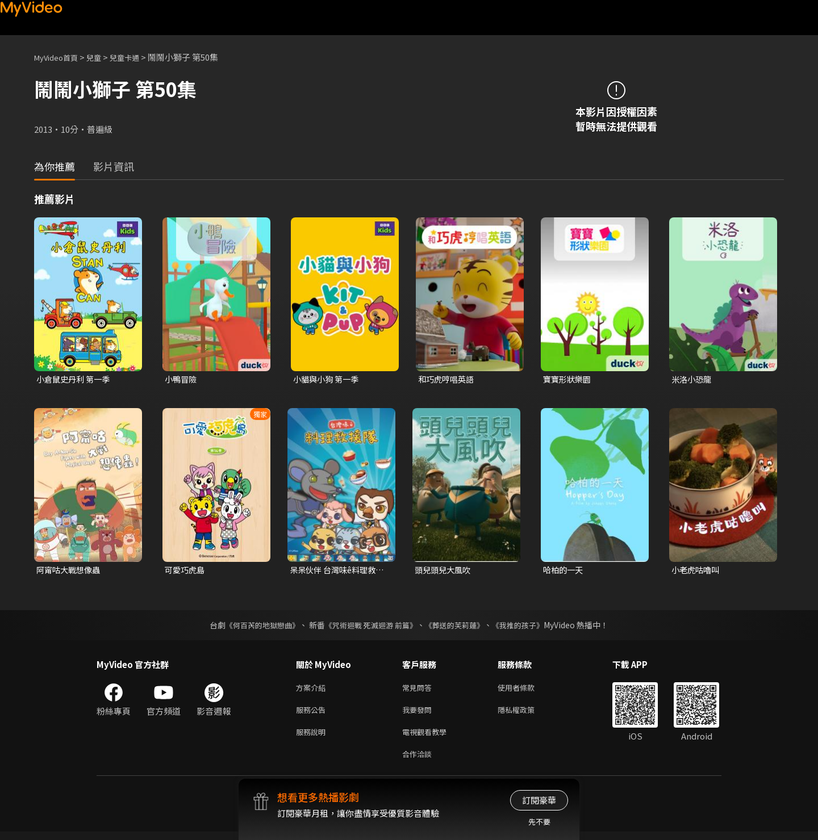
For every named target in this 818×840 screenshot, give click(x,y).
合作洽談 (419, 761)
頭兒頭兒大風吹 (444, 571)
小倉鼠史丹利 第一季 (75, 379)
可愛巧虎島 (186, 571)
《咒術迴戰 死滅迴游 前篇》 (369, 626)
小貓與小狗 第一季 (328, 379)
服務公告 (313, 714)
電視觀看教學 (427, 738)
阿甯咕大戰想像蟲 (70, 571)
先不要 (539, 821)
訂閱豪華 (539, 800)
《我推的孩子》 (526, 626)
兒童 (102, 57)
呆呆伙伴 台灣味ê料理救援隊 (336, 571)
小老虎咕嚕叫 (697, 571)
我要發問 (419, 714)
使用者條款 (525, 690)
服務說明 (313, 738)
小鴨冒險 (182, 379)
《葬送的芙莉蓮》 (459, 626)
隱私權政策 (525, 714)
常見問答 (419, 690)
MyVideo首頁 (60, 57)
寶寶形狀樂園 (568, 379)
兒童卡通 (137, 57)
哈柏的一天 (564, 571)
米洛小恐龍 (692, 379)
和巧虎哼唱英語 (448, 379)
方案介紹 (313, 690)
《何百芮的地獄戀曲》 (255, 626)
